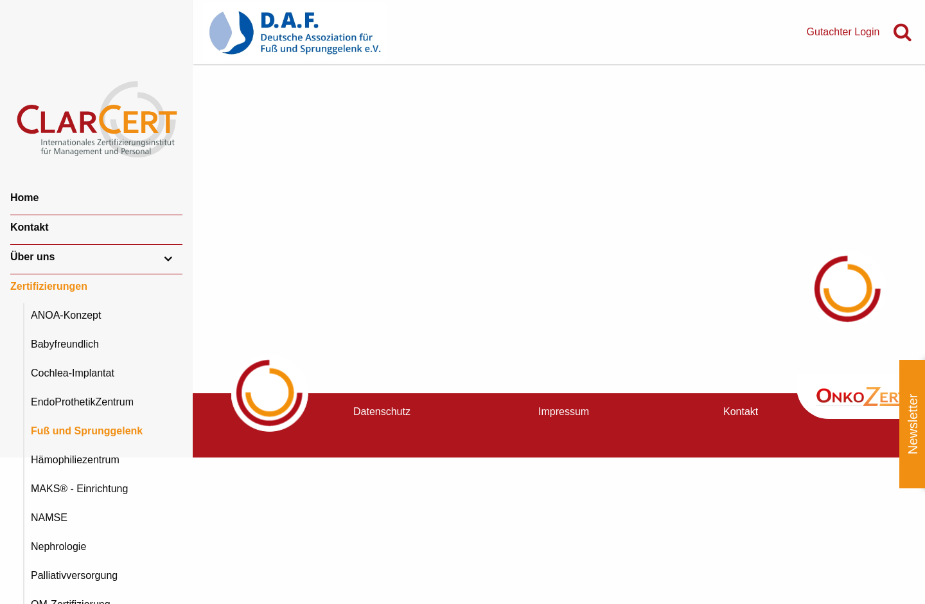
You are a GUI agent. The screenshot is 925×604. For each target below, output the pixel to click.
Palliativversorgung (74, 575)
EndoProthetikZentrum (82, 401)
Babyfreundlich (65, 344)
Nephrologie (58, 546)
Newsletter (913, 424)
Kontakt (29, 227)
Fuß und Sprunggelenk (87, 430)
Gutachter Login (843, 31)
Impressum (563, 411)
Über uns (32, 256)
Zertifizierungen (48, 286)
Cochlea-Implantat (72, 373)
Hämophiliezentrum (75, 459)
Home (24, 197)
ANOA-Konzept (66, 315)
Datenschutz (381, 411)
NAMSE (49, 517)
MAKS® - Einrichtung (79, 488)
